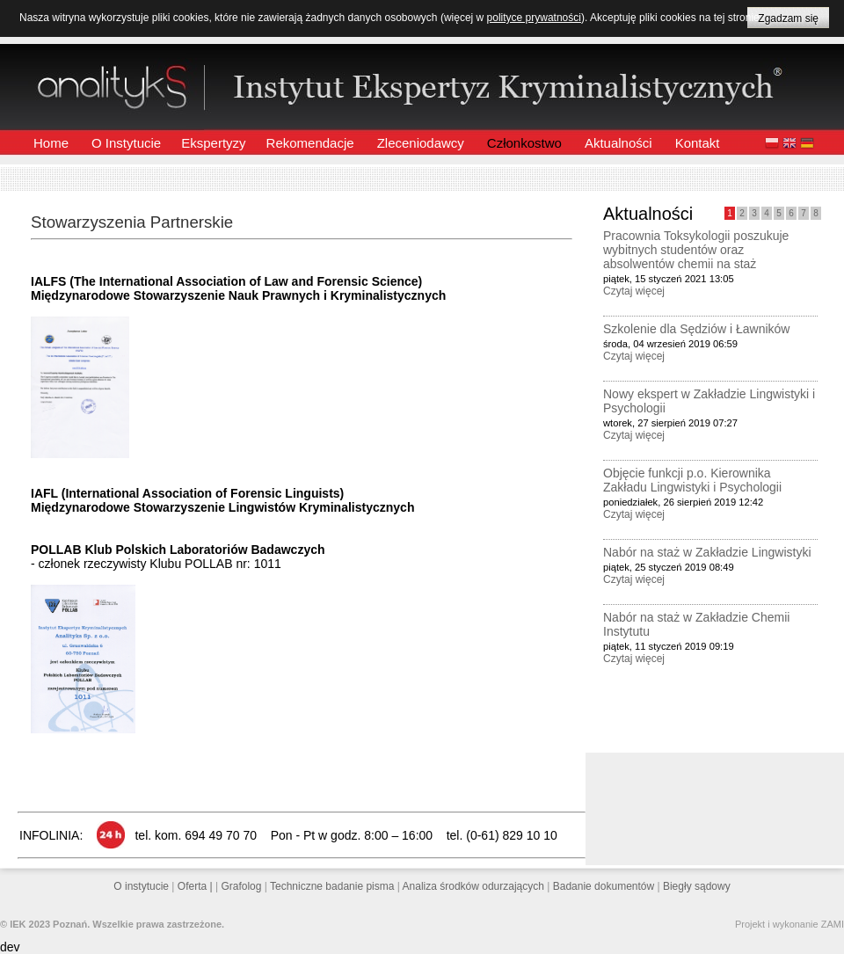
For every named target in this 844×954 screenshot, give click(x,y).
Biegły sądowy (697, 886)
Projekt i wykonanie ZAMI (789, 924)
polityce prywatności (534, 17)
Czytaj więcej (634, 291)
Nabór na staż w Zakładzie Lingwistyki (707, 552)
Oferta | (196, 886)
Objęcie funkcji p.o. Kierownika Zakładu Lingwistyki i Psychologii (692, 480)
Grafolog (242, 886)
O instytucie (142, 886)
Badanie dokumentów (605, 886)
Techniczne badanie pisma (333, 886)
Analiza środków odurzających (475, 886)
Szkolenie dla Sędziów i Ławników (696, 329)
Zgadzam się (788, 18)
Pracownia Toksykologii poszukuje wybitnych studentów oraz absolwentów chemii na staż (696, 250)
